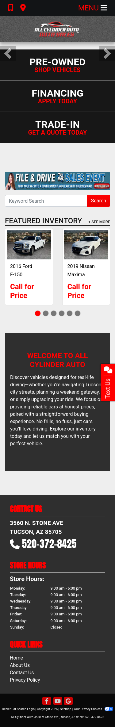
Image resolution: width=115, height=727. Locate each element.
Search (98, 201)
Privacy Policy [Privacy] (25, 680)
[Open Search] (46, 201)
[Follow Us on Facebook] (46, 701)
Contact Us (22, 672)
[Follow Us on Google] (68, 701)
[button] (8, 53)
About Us (20, 665)
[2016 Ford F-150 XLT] (29, 244)
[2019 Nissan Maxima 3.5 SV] (86, 244)
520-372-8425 (49, 543)
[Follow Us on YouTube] (57, 701)
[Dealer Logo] (58, 29)
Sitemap (65, 709)
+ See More (99, 222)
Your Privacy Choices (93, 709)
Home (16, 658)
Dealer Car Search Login (18, 709)
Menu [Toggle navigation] (92, 8)
